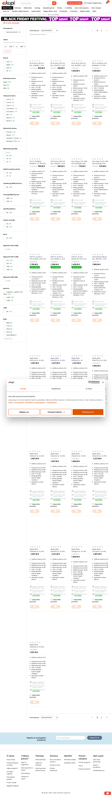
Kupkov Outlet (85, 11)
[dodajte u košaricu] (34, 123)
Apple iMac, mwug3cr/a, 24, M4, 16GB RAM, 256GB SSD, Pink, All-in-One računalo (79, 550)
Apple (8, 65)
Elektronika (28, 8)
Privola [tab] (23, 389)
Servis (81, 766)
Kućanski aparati (48, 8)
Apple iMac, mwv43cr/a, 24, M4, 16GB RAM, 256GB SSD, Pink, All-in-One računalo (37, 646)
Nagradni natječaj (12, 786)
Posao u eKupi (11, 782)
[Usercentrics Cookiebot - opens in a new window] (90, 382)
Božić (94, 11)
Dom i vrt (6, 11)
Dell (7, 68)
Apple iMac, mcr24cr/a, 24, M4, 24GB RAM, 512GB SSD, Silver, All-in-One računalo (100, 550)
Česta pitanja (25, 773)
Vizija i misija (11, 759)
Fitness (59, 8)
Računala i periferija (28, 15)
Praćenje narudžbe (74, 3)
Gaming (37, 8)
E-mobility (68, 8)
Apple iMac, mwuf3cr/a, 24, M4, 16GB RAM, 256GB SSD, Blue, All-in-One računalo (100, 359)
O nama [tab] (89, 389)
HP (7, 71)
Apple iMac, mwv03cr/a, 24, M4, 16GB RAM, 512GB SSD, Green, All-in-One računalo (58, 550)
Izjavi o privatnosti (16, 402)
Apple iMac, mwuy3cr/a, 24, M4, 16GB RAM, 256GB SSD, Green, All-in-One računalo (58, 455)
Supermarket (36, 11)
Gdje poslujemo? (12, 768)
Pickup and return (84, 769)
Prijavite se (94, 738)
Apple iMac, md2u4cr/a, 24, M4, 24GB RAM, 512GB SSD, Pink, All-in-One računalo (37, 455)
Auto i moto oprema (82, 8)
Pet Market (63, 11)
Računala (18, 8)
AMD (4, 88)
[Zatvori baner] (103, 382)
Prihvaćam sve (88, 412)
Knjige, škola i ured (50, 11)
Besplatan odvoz (70, 763)
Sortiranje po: (34, 30)
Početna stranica (8, 15)
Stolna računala (41, 15)
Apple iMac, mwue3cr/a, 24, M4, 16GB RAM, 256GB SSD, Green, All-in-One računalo (78, 455)
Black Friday (7, 8)
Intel (4, 85)
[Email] (70, 738)
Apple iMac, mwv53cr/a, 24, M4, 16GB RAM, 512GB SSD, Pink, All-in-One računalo (58, 359)
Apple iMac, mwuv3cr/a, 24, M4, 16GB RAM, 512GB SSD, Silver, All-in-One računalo (100, 455)
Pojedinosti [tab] (56, 389)
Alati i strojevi (96, 8)
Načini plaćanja (41, 759)
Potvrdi (7, 51)
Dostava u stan (55, 765)
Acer (7, 62)
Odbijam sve (24, 412)
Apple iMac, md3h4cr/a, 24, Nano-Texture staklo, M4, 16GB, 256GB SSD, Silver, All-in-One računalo (79, 359)
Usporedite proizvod (35, 117)
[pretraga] (54, 3)
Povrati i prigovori (84, 762)
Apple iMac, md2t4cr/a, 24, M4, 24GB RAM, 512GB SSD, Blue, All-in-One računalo (37, 359)
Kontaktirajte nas (98, 770)
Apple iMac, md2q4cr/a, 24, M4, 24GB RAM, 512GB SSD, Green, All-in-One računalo (37, 550)
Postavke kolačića (56, 412)
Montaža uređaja (70, 759)
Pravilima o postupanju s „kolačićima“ (41, 402)
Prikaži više (8, 339)
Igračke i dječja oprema (20, 11)
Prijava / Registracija (92, 3)
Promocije (73, 11)
